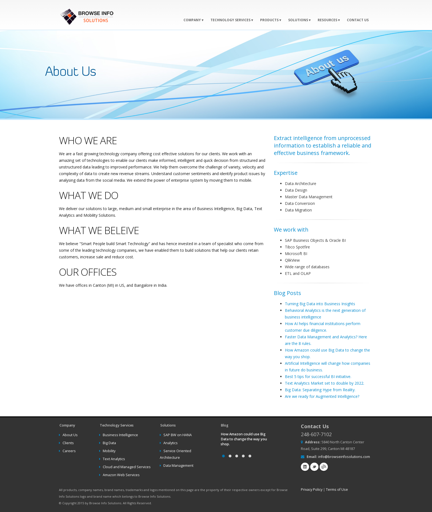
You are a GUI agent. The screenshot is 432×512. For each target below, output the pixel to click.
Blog (324, 467)
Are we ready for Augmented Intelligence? (322, 396)
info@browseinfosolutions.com (344, 456)
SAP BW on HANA (177, 435)
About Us (70, 435)
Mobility (109, 451)
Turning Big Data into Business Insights (320, 303)
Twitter (314, 467)
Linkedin (305, 467)
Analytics (170, 443)
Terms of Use (337, 489)
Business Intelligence (120, 435)
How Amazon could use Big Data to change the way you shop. (244, 439)
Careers (69, 451)
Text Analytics (114, 459)
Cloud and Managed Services (127, 467)
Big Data (109, 443)
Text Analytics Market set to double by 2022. (324, 383)
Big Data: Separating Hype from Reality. (320, 389)
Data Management (178, 465)
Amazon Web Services (121, 475)
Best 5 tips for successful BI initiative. (318, 376)
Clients (68, 443)
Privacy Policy (311, 489)
